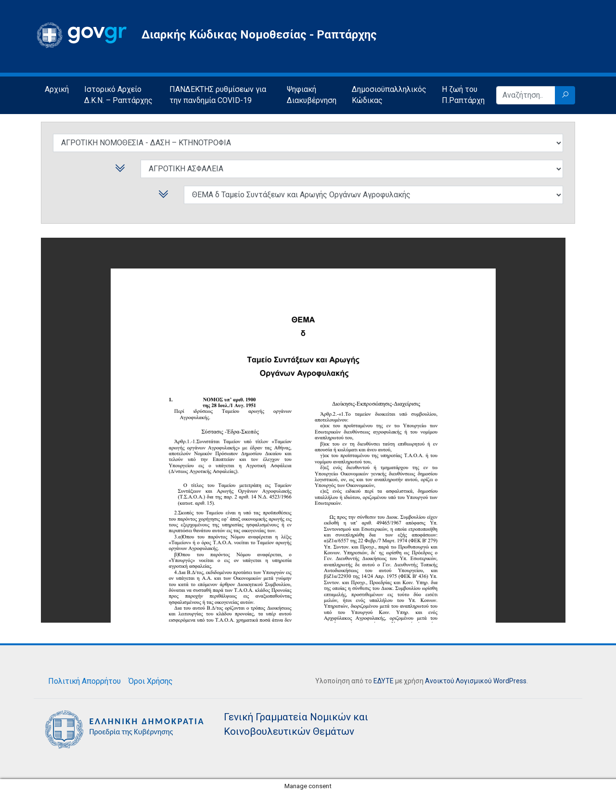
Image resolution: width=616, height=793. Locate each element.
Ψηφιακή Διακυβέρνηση (311, 95)
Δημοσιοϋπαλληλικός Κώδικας (389, 95)
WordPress (509, 681)
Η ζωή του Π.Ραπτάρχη (463, 95)
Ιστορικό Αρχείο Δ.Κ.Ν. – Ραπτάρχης (118, 95)
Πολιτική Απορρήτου (84, 681)
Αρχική (57, 89)
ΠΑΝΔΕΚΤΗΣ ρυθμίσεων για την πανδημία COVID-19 (217, 95)
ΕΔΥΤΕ (383, 681)
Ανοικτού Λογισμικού (458, 681)
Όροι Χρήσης (150, 681)
